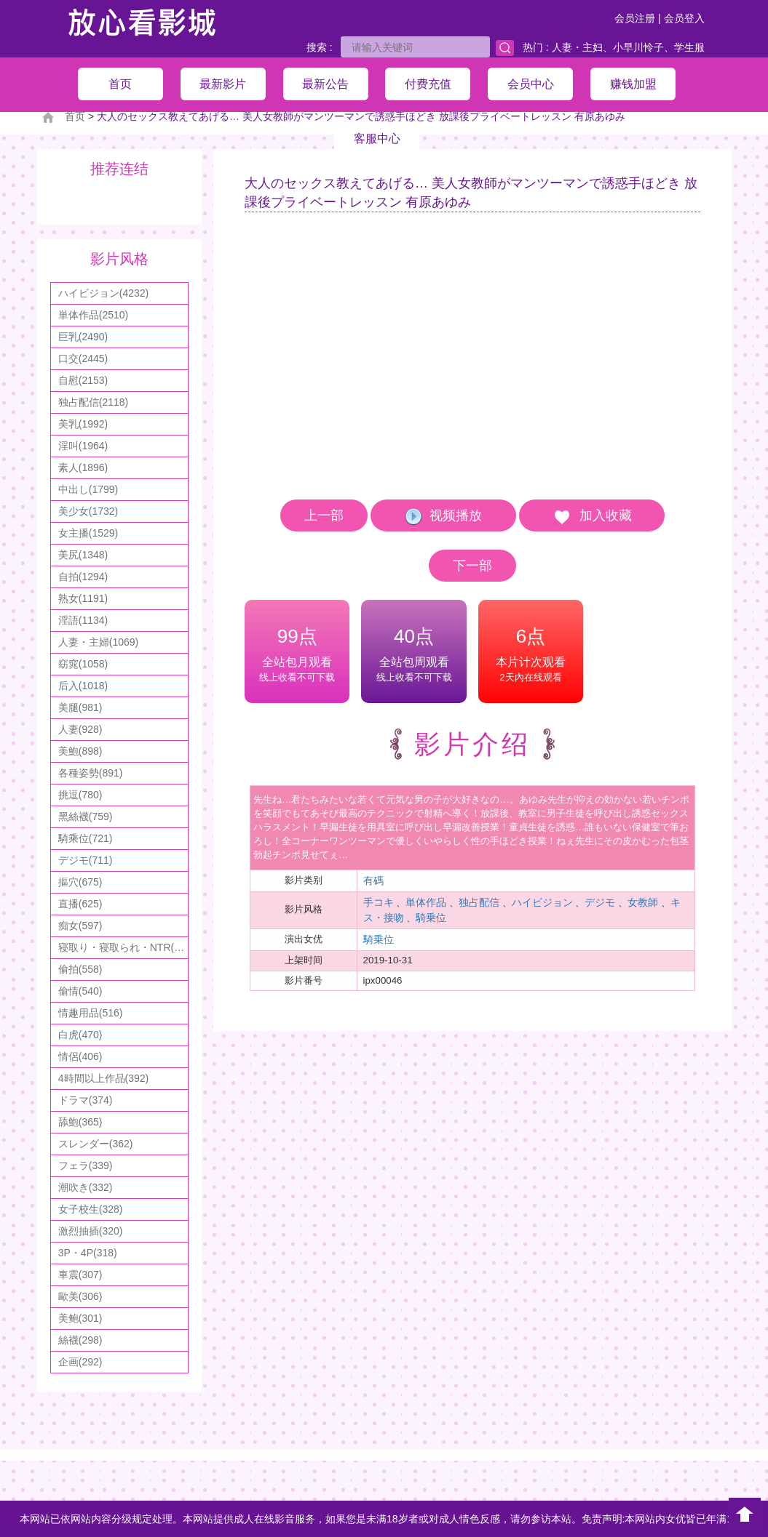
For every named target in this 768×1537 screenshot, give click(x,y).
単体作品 (425, 902)
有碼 (373, 880)
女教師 (643, 902)
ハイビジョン (542, 902)
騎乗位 (431, 917)
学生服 (689, 47)
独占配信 (479, 902)
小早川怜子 (638, 47)
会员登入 (684, 18)
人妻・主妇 (577, 47)
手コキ (378, 902)
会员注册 (634, 18)
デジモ (600, 902)
